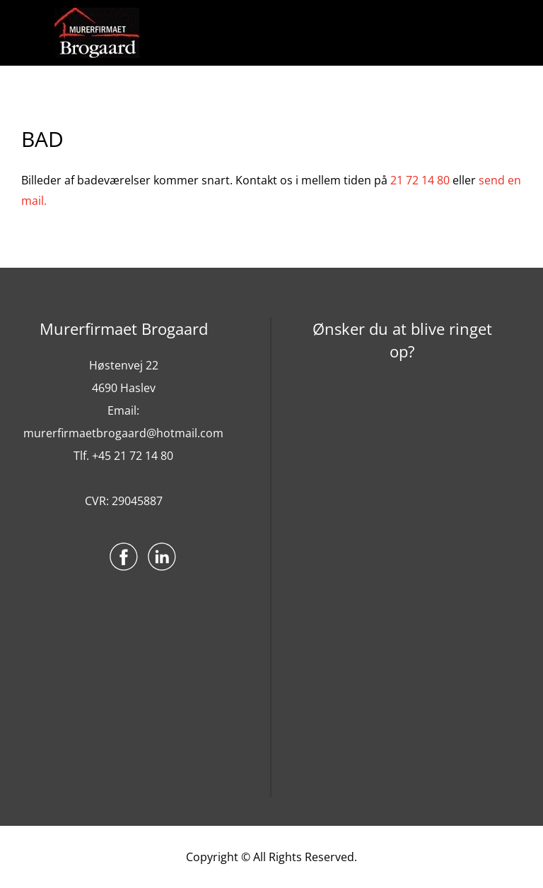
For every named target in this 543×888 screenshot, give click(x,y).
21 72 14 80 (420, 180)
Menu (36, 33)
